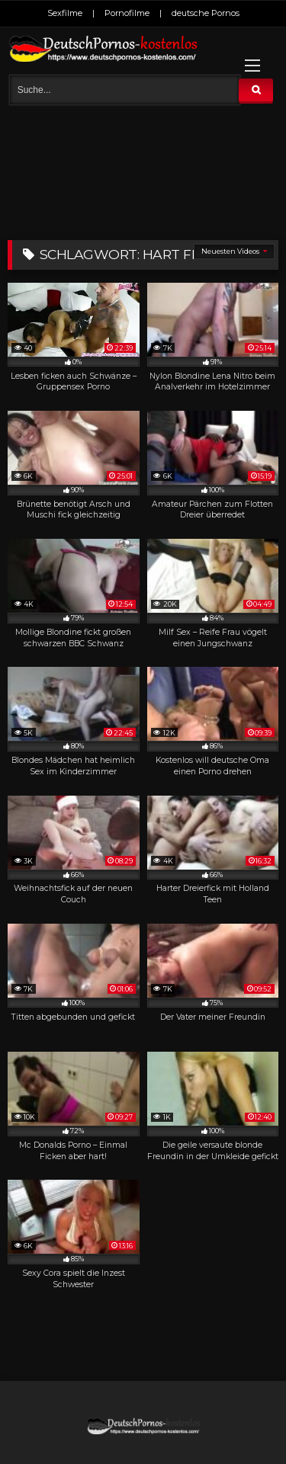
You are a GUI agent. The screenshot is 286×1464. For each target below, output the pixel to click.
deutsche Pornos (205, 13)
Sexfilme (64, 13)
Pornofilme (126, 13)
